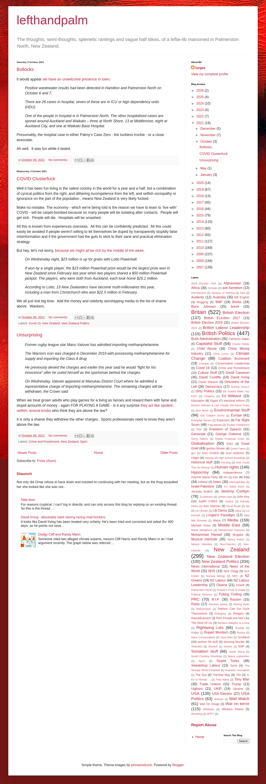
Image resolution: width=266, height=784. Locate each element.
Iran (235, 477)
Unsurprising (29, 334)
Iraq (246, 477)
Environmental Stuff (231, 410)
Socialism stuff (204, 651)
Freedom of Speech (225, 429)
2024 (200, 103)
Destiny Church (240, 386)
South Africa (236, 651)
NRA (235, 576)
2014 (200, 221)
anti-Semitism (232, 288)
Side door (28, 499)
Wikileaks (208, 709)
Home (98, 452)
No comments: (59, 160)
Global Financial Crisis (229, 438)
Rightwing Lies (210, 627)
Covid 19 (35, 323)
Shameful (196, 646)
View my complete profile (209, 74)
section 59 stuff (207, 641)
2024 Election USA (203, 283)
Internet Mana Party (204, 477)
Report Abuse (204, 725)
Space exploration (238, 656)
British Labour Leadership (226, 327)
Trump (236, 684)
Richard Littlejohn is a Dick (233, 623)
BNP (219, 302)
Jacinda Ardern (202, 491)
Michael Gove (201, 525)
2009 (200, 254)
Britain (198, 312)
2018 (200, 196)
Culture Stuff (207, 372)
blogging (202, 302)
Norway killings (215, 576)
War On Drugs (209, 704)
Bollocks (25, 69)
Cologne (204, 363)
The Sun (201, 675)
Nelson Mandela (201, 544)
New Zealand (51, 323)
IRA (225, 477)
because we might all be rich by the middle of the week (99, 250)
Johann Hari (225, 496)
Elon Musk (202, 410)
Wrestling (196, 713)
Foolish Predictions (238, 424)
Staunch (24, 474)
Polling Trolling (230, 594)
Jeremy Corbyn (235, 491)
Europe (236, 415)
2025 (200, 97)
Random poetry (218, 604)
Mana (216, 520)
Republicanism (201, 618)
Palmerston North (201, 589)
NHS (211, 571)
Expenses (223, 420)
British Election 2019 (207, 322)
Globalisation (202, 443)
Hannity (209, 457)
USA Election (222, 693)
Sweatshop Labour (205, 665)
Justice (229, 501)
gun (193, 453)
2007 (200, 267)
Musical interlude (204, 539)
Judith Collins (207, 501)
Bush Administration (206, 339)
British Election (236, 312)
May (204, 168)
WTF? (210, 713)
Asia (242, 292)
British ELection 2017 (222, 318)
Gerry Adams (199, 438)
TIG (238, 675)
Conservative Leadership (232, 363)
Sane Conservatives (203, 637)
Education (197, 400)
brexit (235, 306)
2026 (200, 90)
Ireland (202, 482)
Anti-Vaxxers (198, 292)
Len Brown (201, 510)
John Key (243, 496)
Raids (195, 604)
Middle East (229, 525)
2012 (200, 235)
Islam (217, 482)
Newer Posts (27, 452)
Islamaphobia (237, 482)
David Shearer (208, 382)
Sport (83, 441)
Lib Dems (220, 510)
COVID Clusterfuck (36, 178)
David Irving (240, 377)
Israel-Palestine (202, 486)
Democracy (213, 386)
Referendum (203, 608)
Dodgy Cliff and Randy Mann (59, 534)
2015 (200, 215)
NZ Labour (218, 580)
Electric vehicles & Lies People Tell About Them (220, 405)
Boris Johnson (203, 306)
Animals (212, 288)
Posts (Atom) (46, 461)
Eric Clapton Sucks (212, 415)
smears (228, 646)
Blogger (177, 765)
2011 (200, 241)
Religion (238, 613)
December (208, 128)
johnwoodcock (141, 765)
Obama (221, 585)
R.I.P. (216, 599)
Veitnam (219, 699)
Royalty (239, 628)
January (206, 175)
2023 (200, 110)
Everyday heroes (201, 420)
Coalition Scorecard (233, 358)
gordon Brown (215, 448)
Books (236, 302)
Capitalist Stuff (209, 343)
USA (195, 693)
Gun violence (235, 453)
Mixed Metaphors (201, 530)
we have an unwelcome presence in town (76, 79)
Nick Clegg (231, 571)
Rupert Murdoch (216, 632)
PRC (195, 599)
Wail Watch (239, 698)
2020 (200, 183)
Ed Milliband (231, 396)
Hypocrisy (200, 472)
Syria (233, 665)
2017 (200, 202)
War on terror (237, 703)
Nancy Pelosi (236, 539)
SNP (241, 646)
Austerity (197, 297)
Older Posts (169, 452)
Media (232, 520)
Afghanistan (232, 283)
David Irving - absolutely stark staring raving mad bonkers (63, 517)
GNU (230, 443)
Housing (226, 462)
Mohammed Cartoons (231, 530)
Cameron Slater (238, 339)
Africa (195, 288)
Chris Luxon (221, 353)
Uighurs (197, 688)
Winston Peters (232, 709)
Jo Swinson (206, 496)
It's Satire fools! (234, 486)
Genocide (198, 434)
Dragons (209, 396)
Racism (235, 599)
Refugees (220, 613)
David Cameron (237, 372)
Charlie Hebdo (240, 344)
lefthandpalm (52, 20)
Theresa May (221, 675)
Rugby (195, 632)
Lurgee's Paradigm (220, 515)
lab (247, 506)
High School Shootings (231, 457)
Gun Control (210, 453)
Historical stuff (201, 462)
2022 (200, 116)
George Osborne (228, 434)
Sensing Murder (234, 641)
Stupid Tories (228, 661)
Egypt (214, 400)
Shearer (213, 646)
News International (205, 566)
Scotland (243, 637)
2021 (200, 123)
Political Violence (201, 594)
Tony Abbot (222, 679)
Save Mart (226, 637)
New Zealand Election (228, 556)
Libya (238, 510)
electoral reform (234, 400)
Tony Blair (241, 679)
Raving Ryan (241, 604)
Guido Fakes (237, 448)
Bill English (241, 297)
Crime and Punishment (44, 441)
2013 (200, 228)
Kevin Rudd (234, 506)
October (206, 141)
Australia (219, 297)
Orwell (240, 585)
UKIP (218, 688)
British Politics (218, 333)
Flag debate (215, 424)
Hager (195, 457)
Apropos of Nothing (223, 292)
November (208, 135)
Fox (199, 429)
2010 (200, 247)
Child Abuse (207, 348)
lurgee (200, 68)
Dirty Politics (205, 391)
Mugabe (238, 534)
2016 (200, 209)
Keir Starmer (212, 506)
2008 (200, 261)
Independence (232, 472)
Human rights (227, 467)
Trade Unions (210, 684)
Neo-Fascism (228, 544)
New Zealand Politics (75, 323)
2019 (200, 189)
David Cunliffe (210, 377)
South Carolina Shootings (206, 656)
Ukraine (238, 688)
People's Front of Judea (231, 589)
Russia (241, 632)
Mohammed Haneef (206, 534)
